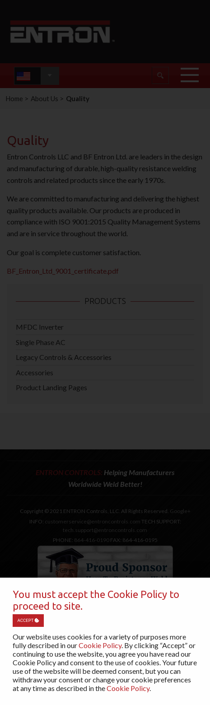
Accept (28, 620)
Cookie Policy (100, 645)
